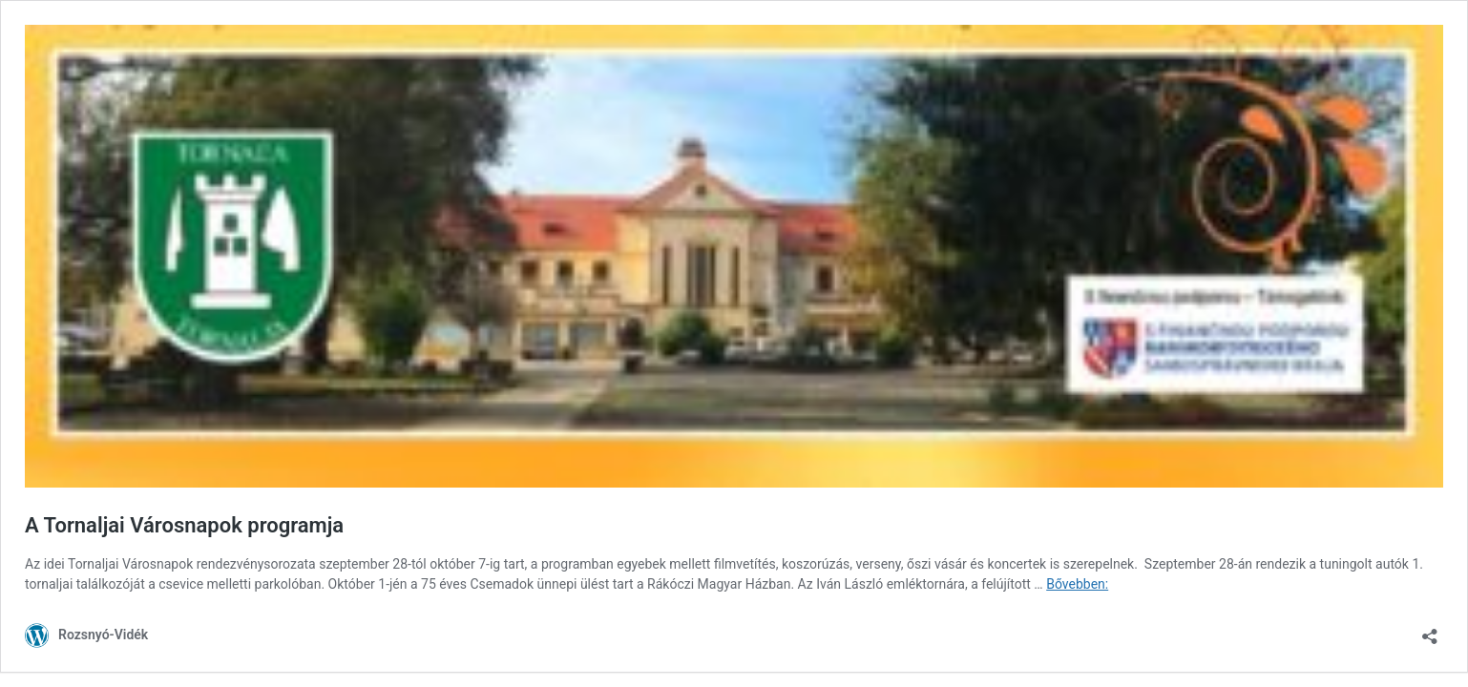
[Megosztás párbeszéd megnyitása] (1429, 630)
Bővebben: (1077, 584)
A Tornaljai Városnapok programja (184, 525)
